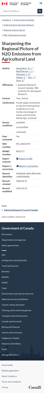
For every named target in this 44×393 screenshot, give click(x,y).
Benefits (5, 277)
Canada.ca (6, 20)
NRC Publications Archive (15, 35)
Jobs (4, 255)
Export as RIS (24, 158)
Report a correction (27, 166)
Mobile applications (10, 370)
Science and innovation (24, 20)
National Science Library (14, 30)
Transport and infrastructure (15, 316)
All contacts (7, 234)
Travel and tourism (10, 266)
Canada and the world (11, 321)
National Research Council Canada (21, 210)
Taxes (4, 288)
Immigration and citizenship (14, 260)
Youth (4, 349)
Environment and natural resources (17, 293)
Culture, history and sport (13, 305)
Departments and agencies (14, 240)
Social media (7, 365)
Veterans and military (11, 343)
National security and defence (15, 299)
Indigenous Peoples (10, 338)
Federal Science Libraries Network (19, 25)
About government (10, 245)
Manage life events (10, 355)
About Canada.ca (9, 376)
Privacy (5, 387)
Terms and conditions (11, 381)
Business (6, 271)
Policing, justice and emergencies (16, 310)
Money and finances (11, 327)
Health (5, 282)
